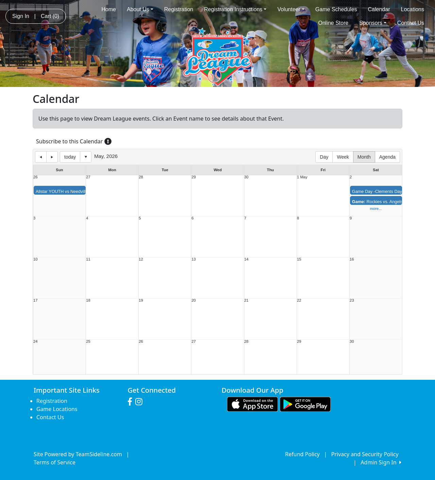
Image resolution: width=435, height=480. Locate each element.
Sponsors (372, 23)
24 (35, 341)
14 (246, 259)
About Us (140, 9)
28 (141, 177)
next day (52, 157)
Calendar (379, 9)
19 (141, 300)
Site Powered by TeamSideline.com (78, 454)
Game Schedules (336, 9)
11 (88, 259)
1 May (302, 177)
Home (108, 9)
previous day (41, 157)
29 (193, 177)
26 (35, 177)
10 (35, 259)
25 (88, 341)
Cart (50, 16)
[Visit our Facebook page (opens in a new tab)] (131, 401)
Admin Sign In (381, 462)
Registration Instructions (235, 9)
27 (88, 177)
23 (352, 300)
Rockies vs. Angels (377, 201)
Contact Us (410, 23)
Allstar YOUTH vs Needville (62, 191)
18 (88, 300)
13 (193, 259)
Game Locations (56, 409)
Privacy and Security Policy (365, 454)
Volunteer (290, 9)
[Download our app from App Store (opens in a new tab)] (252, 404)
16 (352, 259)
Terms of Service (54, 462)
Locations (412, 9)
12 (141, 259)
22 (299, 300)
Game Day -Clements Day (377, 191)
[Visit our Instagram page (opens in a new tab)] (140, 401)
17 (35, 300)
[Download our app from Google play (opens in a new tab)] (305, 404)
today (70, 157)
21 (246, 300)
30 (246, 177)
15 (299, 259)
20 (193, 300)
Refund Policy (302, 454)
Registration (178, 9)
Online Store (333, 23)
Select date (85, 157)
